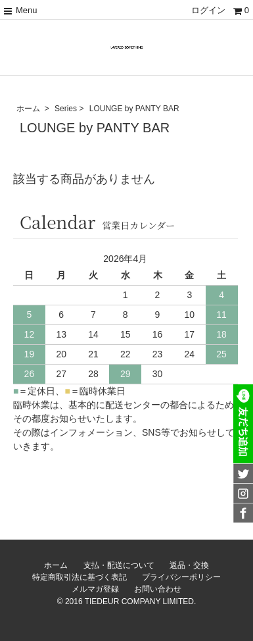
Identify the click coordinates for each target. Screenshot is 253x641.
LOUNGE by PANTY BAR (134, 108)
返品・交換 (189, 565)
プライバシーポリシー (181, 577)
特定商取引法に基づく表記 (79, 577)
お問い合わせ (157, 589)
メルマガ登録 (95, 589)
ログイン (208, 10)
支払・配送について (118, 565)
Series (66, 108)
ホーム (28, 108)
